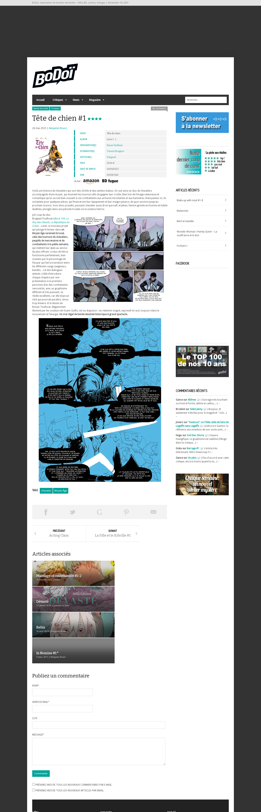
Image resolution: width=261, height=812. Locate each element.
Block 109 (59, 221)
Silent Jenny (196, 411)
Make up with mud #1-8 (190, 202)
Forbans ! (182, 248)
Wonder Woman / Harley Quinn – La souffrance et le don (197, 236)
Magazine (94, 103)
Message (38, 686)
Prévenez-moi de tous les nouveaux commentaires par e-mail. (73, 741)
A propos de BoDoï (178, 778)
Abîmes (192, 402)
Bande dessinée (40, 111)
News (76, 103)
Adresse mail (41, 653)
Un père (192, 460)
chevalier (46, 493)
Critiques (58, 103)
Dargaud (111, 159)
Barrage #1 (193, 450)
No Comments (159, 111)
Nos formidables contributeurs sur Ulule (190, 792)
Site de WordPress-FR (44, 793)
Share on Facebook (45, 514)
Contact (172, 785)
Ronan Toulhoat (115, 147)
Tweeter (72, 514)
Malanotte (182, 213)
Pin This (126, 514)
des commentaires (45, 790)
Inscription (38, 779)
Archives (104, 779)
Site (34, 670)
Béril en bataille (185, 223)
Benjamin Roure (58, 130)
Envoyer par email (153, 514)
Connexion (38, 782)
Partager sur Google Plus (99, 514)
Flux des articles (43, 786)
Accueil (40, 102)
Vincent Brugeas (115, 153)
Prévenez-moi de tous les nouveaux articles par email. (69, 747)
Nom (35, 637)
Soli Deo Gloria (195, 437)
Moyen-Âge (60, 493)
